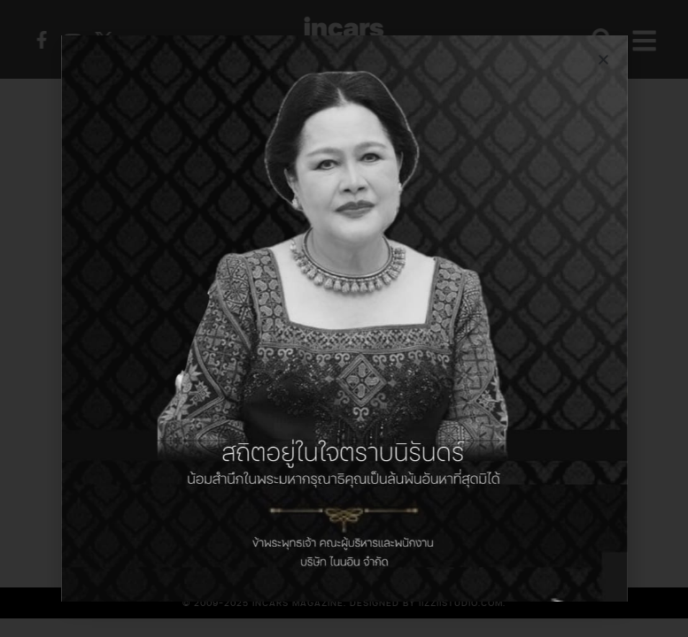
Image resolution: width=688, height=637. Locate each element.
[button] (603, 59)
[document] (344, 318)
